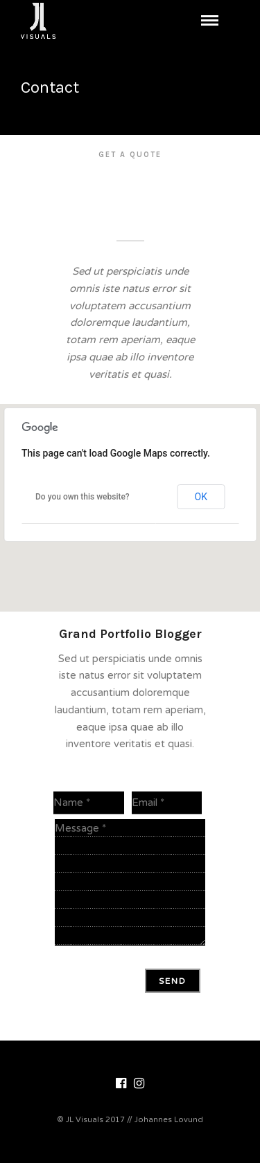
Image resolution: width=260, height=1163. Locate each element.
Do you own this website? (82, 497)
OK (201, 496)
